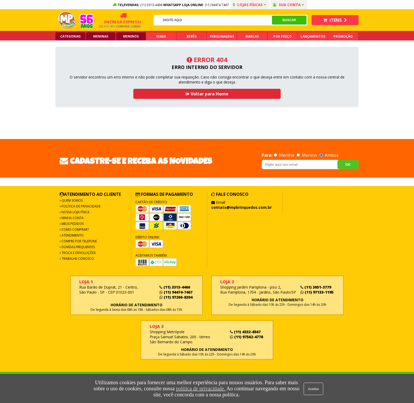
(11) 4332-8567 (245, 331)
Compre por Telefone (79, 241)
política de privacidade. (200, 388)
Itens (335, 20)
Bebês (191, 36)
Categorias (70, 36)
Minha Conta (72, 218)
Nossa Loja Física (75, 212)
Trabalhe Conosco (77, 258)
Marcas (252, 36)
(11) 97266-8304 (175, 297)
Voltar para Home (207, 94)
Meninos (131, 36)
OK (348, 164)
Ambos (328, 155)
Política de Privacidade (81, 206)
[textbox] (212, 20)
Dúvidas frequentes (78, 247)
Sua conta (288, 4)
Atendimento (72, 235)
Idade (161, 36)
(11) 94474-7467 (217, 5)
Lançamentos (312, 36)
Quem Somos (72, 200)
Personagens (222, 36)
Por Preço (282, 36)
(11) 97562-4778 (246, 336)
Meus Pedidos (72, 223)
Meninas (100, 36)
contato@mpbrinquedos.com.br (241, 207)
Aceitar (313, 389)
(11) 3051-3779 (315, 287)
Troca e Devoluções (78, 253)
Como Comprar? (75, 229)
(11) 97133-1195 (316, 292)
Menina (284, 155)
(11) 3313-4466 (174, 287)
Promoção (343, 36)
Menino (307, 155)
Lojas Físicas (249, 4)
